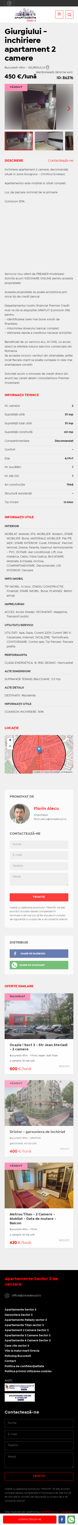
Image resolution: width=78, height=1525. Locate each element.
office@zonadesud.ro (9, 3)
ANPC (9, 1380)
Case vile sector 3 (17, 1346)
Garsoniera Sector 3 (18, 1315)
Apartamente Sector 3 (20, 1310)
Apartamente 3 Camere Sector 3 (27, 1335)
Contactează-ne (60, 160)
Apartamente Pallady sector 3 (26, 1320)
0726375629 (41, 815)
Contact (10, 1361)
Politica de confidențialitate (24, 1366)
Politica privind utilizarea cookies (28, 1371)
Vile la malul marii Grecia (22, 1351)
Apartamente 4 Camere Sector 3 (28, 1340)
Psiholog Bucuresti (18, 1356)
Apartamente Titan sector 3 (24, 1325)
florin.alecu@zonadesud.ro (50, 819)
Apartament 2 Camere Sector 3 (27, 1330)
